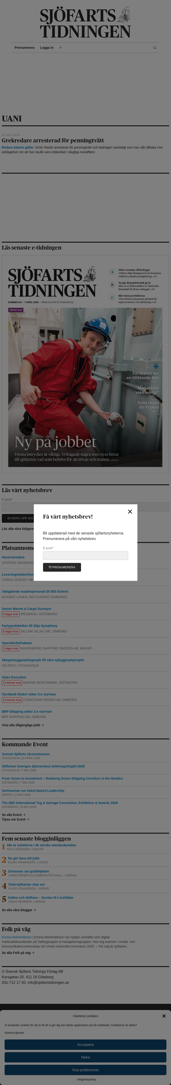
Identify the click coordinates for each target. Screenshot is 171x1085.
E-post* (85, 553)
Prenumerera (62, 567)
